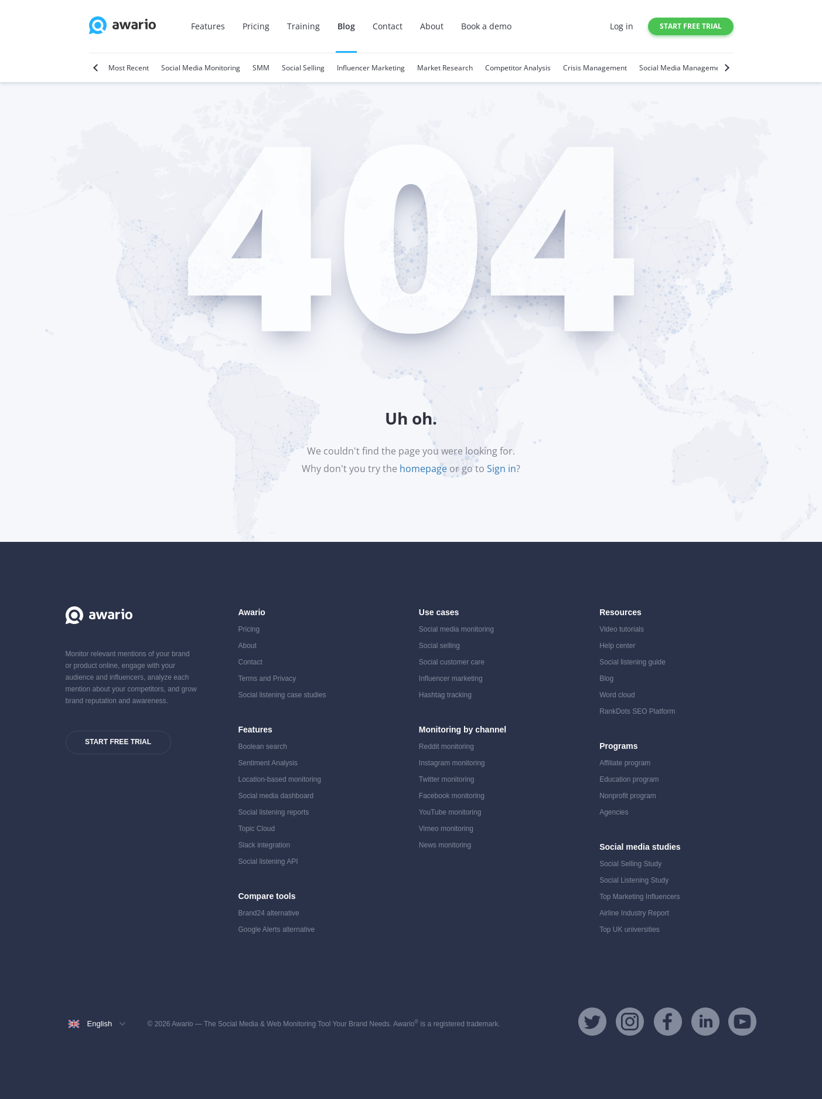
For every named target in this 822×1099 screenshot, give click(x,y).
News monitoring (445, 845)
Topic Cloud (256, 829)
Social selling (439, 646)
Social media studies (640, 847)
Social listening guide (632, 662)
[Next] (726, 67)
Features (208, 26)
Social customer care (452, 662)
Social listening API (268, 861)
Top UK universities (629, 929)
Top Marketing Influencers (639, 897)
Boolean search (262, 746)
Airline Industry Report (634, 913)
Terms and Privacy (267, 678)
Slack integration (264, 845)
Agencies (613, 812)
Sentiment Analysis (268, 763)
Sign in (501, 468)
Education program (629, 779)
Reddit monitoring (446, 746)
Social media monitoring (456, 629)
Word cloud (617, 695)
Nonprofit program (627, 796)
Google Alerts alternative (276, 929)
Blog (346, 26)
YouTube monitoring (450, 812)
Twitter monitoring (447, 779)
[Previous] (97, 67)
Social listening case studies (282, 695)
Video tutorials (621, 629)
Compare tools (267, 896)
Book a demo (486, 26)
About (432, 26)
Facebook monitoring (452, 796)
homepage (423, 468)
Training (303, 26)
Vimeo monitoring (446, 829)
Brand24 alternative (268, 913)
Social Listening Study (633, 880)
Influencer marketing (451, 678)
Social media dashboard (276, 796)
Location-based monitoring (279, 779)
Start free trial (691, 26)
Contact (388, 26)
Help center (617, 646)
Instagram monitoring (452, 763)
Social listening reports (273, 812)
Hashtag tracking (445, 695)
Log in (621, 26)
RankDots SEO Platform (637, 711)
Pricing (256, 26)
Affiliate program (624, 763)
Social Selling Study (630, 864)
